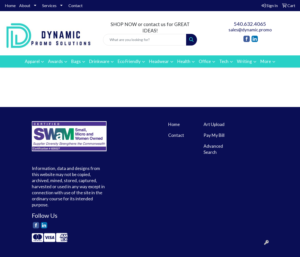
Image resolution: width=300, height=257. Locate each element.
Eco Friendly (129, 61)
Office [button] (205, 61)
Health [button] (183, 61)
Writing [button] (244, 61)
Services (49, 5)
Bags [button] (76, 61)
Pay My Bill (214, 135)
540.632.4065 (250, 24)
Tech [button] (224, 61)
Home (10, 5)
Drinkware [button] (99, 61)
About (24, 5)
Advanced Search (213, 149)
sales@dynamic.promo (250, 29)
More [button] (265, 61)
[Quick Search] (144, 40)
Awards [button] (55, 61)
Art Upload (214, 124)
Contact (75, 5)
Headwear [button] (159, 61)
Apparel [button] (32, 61)
